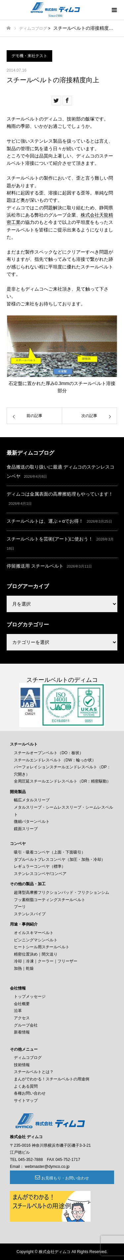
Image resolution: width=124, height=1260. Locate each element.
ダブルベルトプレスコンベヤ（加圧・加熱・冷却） (59, 859)
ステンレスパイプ (30, 914)
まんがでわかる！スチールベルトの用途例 (51, 1079)
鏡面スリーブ (26, 828)
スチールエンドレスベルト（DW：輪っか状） (55, 760)
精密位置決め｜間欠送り (36, 954)
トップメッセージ (30, 996)
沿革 (18, 1010)
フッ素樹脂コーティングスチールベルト (49, 899)
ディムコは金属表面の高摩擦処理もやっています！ (60, 494)
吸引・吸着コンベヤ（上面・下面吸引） (49, 852)
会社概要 (22, 1003)
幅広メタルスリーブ (32, 800)
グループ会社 (26, 1025)
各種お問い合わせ (30, 1093)
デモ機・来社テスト (29, 55)
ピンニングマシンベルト (36, 940)
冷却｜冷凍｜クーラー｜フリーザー (45, 961)
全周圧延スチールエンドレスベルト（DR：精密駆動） (62, 781)
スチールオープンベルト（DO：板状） (48, 753)
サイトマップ (26, 1100)
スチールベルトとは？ (34, 1071)
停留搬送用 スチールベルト (35, 566)
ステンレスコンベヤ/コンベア (40, 873)
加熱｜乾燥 (24, 968)
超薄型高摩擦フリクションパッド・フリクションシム (61, 892)
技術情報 (22, 1065)
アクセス (22, 1018)
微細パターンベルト (32, 821)
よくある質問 (26, 1086)
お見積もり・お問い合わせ (65, 1178)
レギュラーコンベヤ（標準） (39, 866)
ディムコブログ (33, 28)
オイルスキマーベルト (34, 932)
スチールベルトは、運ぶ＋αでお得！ (45, 521)
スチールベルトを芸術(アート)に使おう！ (50, 539)
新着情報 (22, 1032)
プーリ (20, 906)
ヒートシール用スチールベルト (41, 947)
